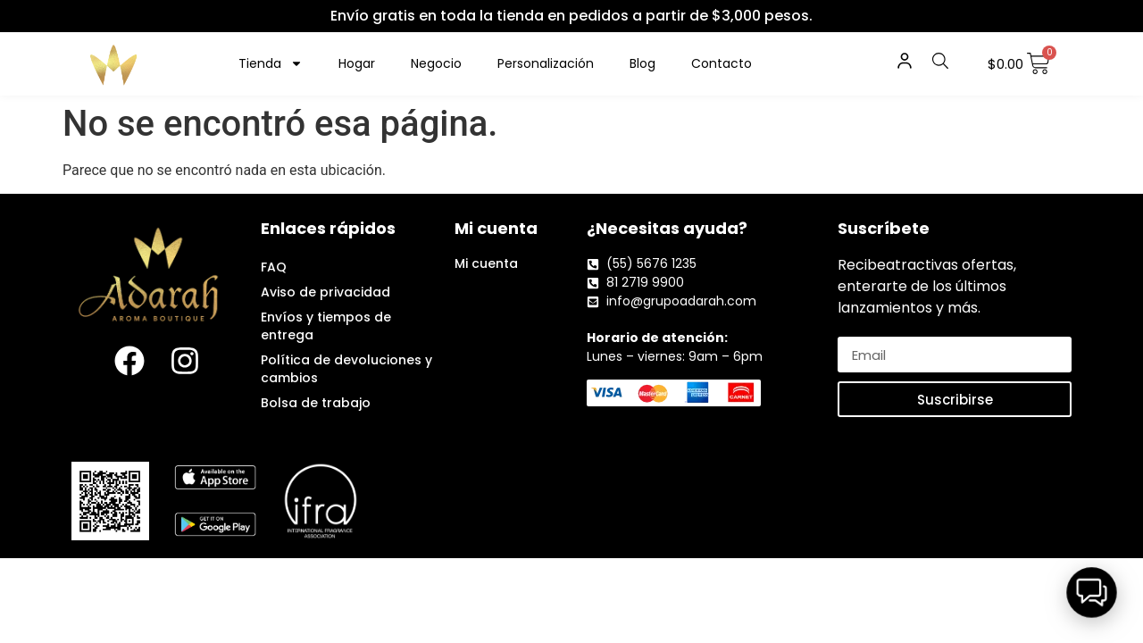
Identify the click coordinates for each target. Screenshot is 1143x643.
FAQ (274, 267)
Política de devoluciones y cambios (346, 369)
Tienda (270, 63)
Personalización (545, 63)
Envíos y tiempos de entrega (326, 326)
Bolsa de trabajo (316, 403)
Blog (642, 63)
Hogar (356, 63)
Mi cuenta (486, 263)
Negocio (436, 63)
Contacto (721, 63)
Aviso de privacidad (325, 292)
